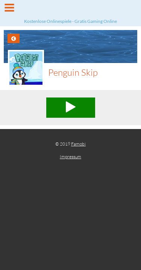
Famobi (78, 144)
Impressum (70, 156)
